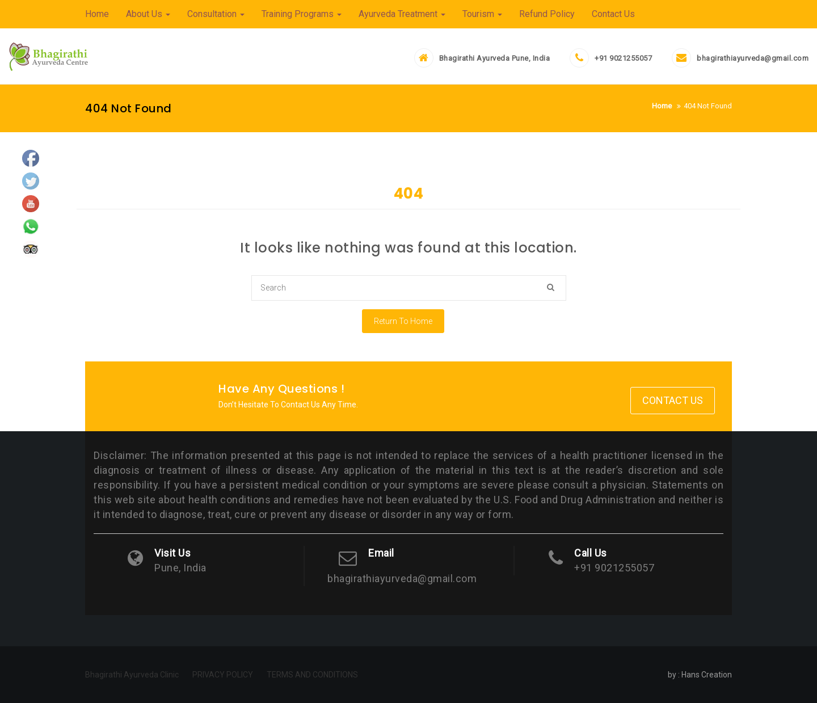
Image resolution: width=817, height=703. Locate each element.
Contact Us (613, 14)
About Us (148, 14)
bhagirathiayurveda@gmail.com (752, 58)
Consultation (216, 14)
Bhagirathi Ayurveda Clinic (132, 674)
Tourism (482, 14)
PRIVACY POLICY (222, 674)
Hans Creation (706, 674)
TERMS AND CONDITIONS (312, 674)
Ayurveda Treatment (402, 14)
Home (97, 14)
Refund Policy (547, 14)
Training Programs (302, 14)
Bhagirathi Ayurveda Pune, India (494, 58)
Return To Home (403, 321)
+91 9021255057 (623, 58)
